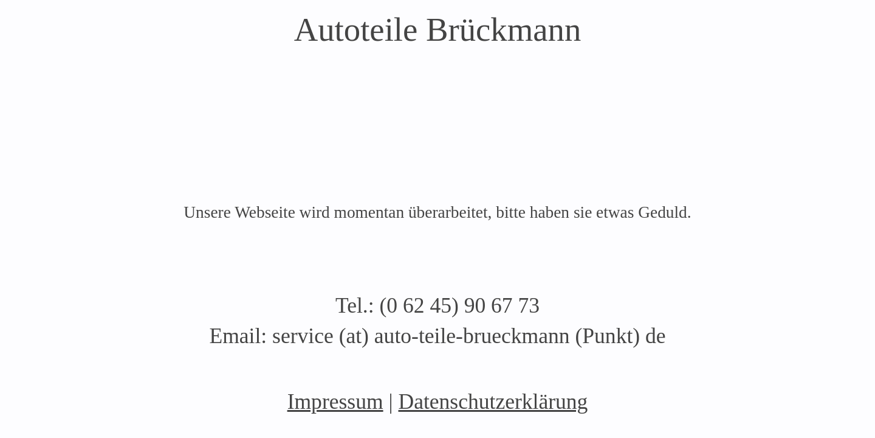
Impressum (335, 401)
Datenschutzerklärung (493, 401)
